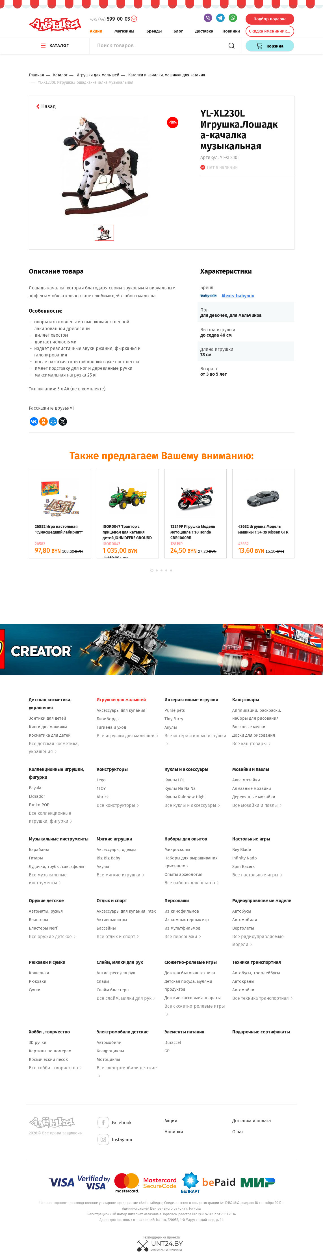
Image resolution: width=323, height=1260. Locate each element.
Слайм (103, 981)
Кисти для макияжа (48, 726)
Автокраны (243, 981)
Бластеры (38, 919)
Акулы (170, 727)
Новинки (231, 31)
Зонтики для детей (47, 718)
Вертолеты (243, 928)
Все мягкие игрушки (120, 875)
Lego (101, 779)
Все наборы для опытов (191, 882)
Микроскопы (177, 849)
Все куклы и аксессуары (192, 805)
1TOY (101, 788)
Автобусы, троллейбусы (256, 972)
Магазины (124, 31)
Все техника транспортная (262, 998)
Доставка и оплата (251, 1120)
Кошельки (39, 972)
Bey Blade (241, 849)
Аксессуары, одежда (116, 849)
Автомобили (244, 919)
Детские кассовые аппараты (192, 997)
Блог (178, 31)
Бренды (154, 31)
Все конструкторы (118, 805)
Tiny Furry (173, 718)
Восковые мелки (248, 726)
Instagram (114, 1140)
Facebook (114, 1123)
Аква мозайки (246, 779)
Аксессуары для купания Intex (126, 911)
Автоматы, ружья (46, 911)
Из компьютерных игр (186, 919)
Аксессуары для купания (121, 710)
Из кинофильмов (181, 911)
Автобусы (241, 911)
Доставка (204, 31)
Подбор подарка (270, 18)
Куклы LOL (174, 779)
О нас (238, 1131)
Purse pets (174, 710)
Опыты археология (183, 874)
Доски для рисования (253, 735)
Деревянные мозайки (253, 796)
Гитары (36, 858)
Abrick (103, 796)
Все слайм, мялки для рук (126, 998)
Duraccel (172, 1042)
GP (167, 1050)
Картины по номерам (50, 1050)
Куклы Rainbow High (184, 796)
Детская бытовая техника (189, 972)
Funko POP (39, 804)
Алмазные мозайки (251, 788)
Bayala (35, 787)
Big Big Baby (108, 858)
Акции (96, 31)
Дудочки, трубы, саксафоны (56, 866)
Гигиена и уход (111, 727)
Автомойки (243, 989)
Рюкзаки (37, 981)
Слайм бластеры (113, 989)
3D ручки (37, 1042)
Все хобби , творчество (55, 1067)
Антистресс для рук (116, 972)
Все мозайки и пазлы (256, 805)
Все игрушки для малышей (127, 735)
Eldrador (37, 796)
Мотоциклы (108, 1059)
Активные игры (112, 919)
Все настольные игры (257, 875)
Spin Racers (243, 866)
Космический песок (48, 1059)
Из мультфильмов (182, 928)
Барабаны (39, 849)
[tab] (104, 233)
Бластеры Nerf (43, 928)
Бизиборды (108, 718)
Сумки (34, 989)
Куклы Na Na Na (180, 788)
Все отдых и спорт (118, 936)
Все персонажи (182, 936)
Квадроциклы (110, 1050)
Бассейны (106, 928)
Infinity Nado (244, 858)
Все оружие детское (52, 936)
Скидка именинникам (270, 31)
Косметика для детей (50, 735)
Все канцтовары (251, 743)
